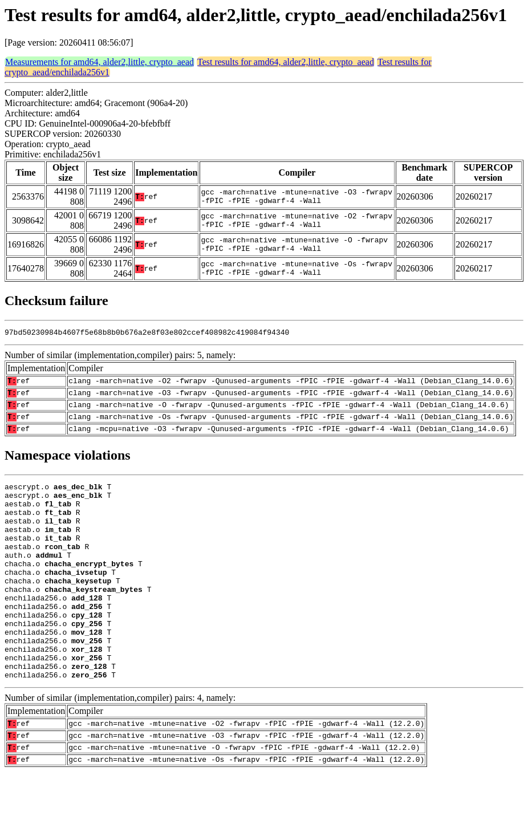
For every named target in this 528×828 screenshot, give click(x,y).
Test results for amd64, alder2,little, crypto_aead (285, 62)
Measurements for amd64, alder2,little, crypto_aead (99, 62)
